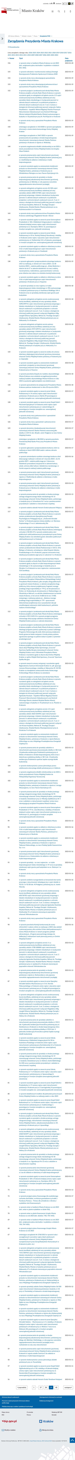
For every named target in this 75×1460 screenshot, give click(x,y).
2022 (46, 53)
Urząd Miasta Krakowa (35, 1441)
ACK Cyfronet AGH (47, 1441)
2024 (38, 53)
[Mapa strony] (65, 11)
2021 (50, 53)
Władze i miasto (26, 36)
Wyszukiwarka (14, 47)
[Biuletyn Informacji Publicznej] (18, 1422)
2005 (48, 55)
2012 (21, 55)
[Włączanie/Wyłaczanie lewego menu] (2, 39)
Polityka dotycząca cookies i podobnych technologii (17, 1406)
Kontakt (54, 1415)
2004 (52, 55)
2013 (17, 55)
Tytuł (21, 58)
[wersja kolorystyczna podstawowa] (63, 3)
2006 (44, 55)
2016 (69, 53)
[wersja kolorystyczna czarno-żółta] (69, 3)
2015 (9, 55)
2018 (62, 53)
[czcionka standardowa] (50, 3)
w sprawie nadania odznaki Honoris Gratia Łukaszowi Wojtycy (40, 507)
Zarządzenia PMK (45, 36)
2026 (30, 53)
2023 (42, 53)
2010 (29, 55)
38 (46, 1387)
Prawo (36, 36)
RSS (3, 1415)
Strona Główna (14, 36)
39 (51, 1387)
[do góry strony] (72, 1440)
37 (41, 1387)
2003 (56, 55)
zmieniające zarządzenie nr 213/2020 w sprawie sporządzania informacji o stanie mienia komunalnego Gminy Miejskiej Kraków (40, 129)
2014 (13, 55)
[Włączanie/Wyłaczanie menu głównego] (52, 11)
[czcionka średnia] (52, 3)
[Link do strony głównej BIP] (24, 11)
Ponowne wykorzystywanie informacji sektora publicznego (16, 1402)
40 (56, 1387)
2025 (34, 53)
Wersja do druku (46, 1430)
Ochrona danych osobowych (10, 1397)
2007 (40, 55)
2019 (58, 53)
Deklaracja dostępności (46, 1401)
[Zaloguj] (71, 11)
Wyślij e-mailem (8, 1430)
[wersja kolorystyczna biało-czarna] (66, 3)
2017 (65, 53)
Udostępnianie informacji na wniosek (50, 1397)
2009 (33, 55)
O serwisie (30, 1412)
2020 (54, 53)
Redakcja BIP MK (57, 1412)
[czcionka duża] (54, 3)
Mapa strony (5, 1412)
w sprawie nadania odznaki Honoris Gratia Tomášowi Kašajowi (40, 1379)
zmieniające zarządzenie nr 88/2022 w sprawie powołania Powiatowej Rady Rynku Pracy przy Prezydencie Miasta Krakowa (39, 441)
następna (68, 1387)
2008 (37, 55)
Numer (11, 58)
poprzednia (21, 1387)
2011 (25, 55)
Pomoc (29, 1415)
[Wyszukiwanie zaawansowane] (59, 11)
